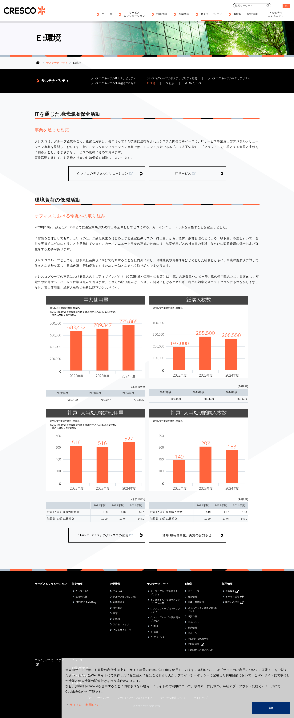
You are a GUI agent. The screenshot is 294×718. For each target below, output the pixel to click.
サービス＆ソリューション (51, 583)
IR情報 (188, 583)
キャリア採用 (232, 596)
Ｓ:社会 (170, 83)
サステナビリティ (56, 62)
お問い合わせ (277, 5)
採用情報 (227, 583)
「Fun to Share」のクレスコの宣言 (102, 535)
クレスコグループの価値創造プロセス (113, 83)
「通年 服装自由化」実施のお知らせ (185, 535)
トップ (38, 62)
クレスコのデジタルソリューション (102, 173)
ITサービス (183, 173)
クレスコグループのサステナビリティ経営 (172, 78)
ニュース (107, 14)
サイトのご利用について (87, 704)
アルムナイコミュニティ (49, 660)
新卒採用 (230, 591)
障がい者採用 (232, 602)
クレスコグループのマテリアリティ (229, 78)
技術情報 (77, 583)
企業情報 (115, 583)
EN (286, 5)
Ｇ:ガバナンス (193, 83)
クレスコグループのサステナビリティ (113, 78)
